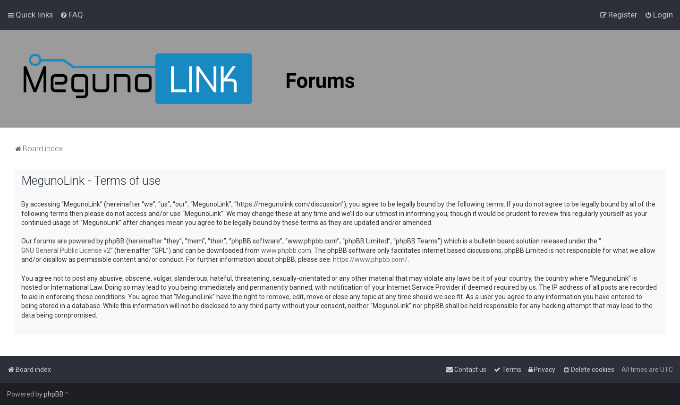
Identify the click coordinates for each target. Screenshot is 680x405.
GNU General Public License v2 (65, 250)
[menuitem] (71, 14)
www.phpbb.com (286, 250)
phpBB (54, 394)
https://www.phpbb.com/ (370, 259)
